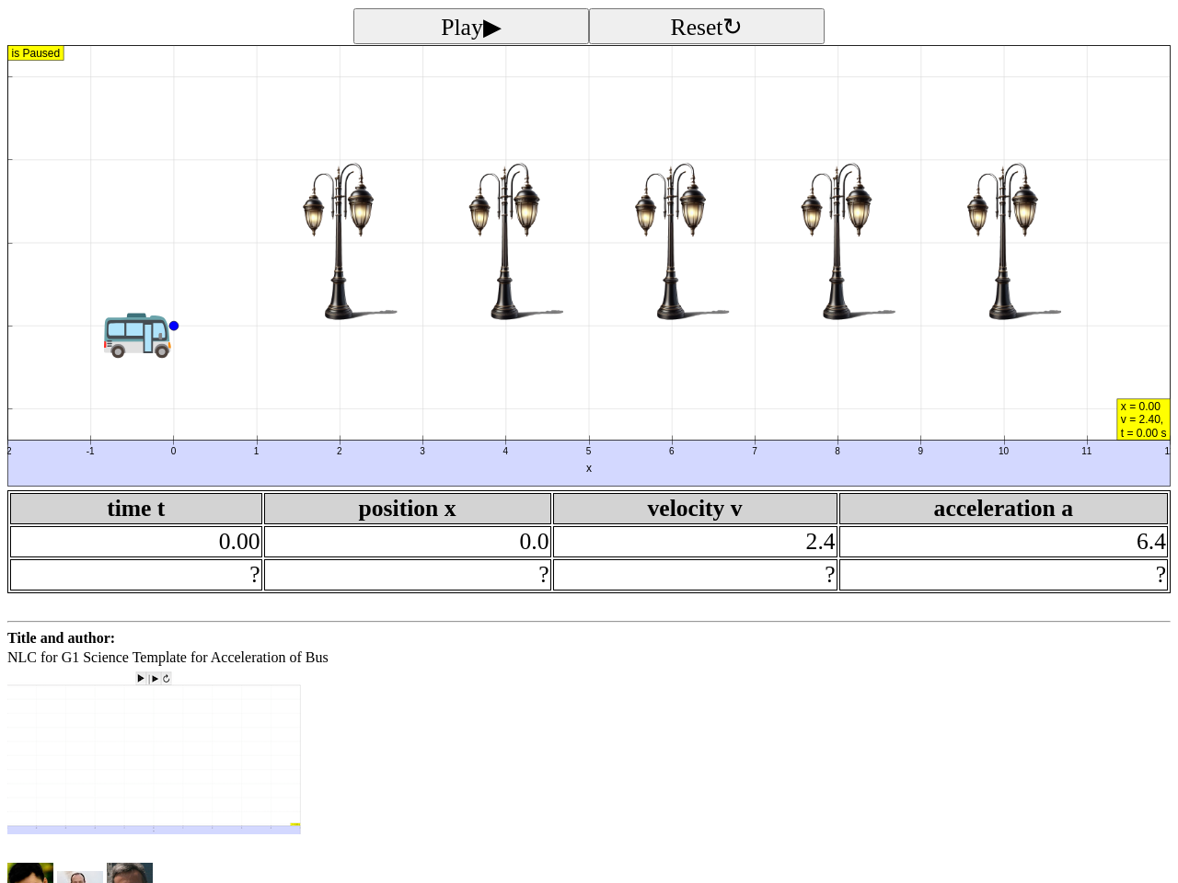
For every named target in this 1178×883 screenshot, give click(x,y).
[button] (589, 302)
